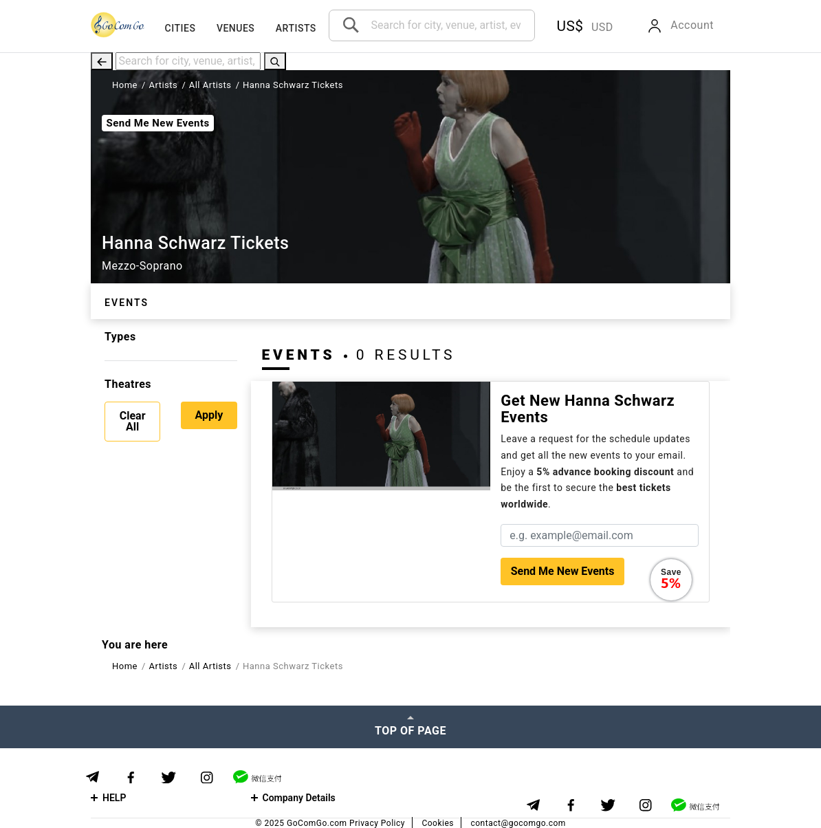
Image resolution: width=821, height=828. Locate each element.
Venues (235, 28)
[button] (582, 26)
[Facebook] (130, 777)
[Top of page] (410, 727)
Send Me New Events (157, 123)
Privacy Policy (377, 823)
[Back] (102, 60)
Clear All (133, 421)
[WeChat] (257, 777)
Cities (180, 28)
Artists (296, 28)
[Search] (275, 60)
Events (127, 302)
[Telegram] (92, 777)
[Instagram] (207, 777)
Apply (209, 415)
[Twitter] (169, 777)
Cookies (438, 823)
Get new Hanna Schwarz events (588, 409)
